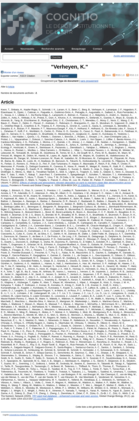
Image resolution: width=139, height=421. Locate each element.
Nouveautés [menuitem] (27, 48)
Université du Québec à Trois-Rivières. (23, 415)
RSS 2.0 (131, 75)
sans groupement (89, 81)
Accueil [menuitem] (9, 48)
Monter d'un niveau (12, 72)
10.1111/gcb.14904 (43, 398)
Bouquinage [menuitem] (79, 48)
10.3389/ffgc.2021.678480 (90, 185)
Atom (106, 75)
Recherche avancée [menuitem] (53, 48)
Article (11, 86)
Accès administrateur (124, 55)
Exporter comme (9, 75)
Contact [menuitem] (97, 48)
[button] (64, 76)
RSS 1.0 (118, 75)
